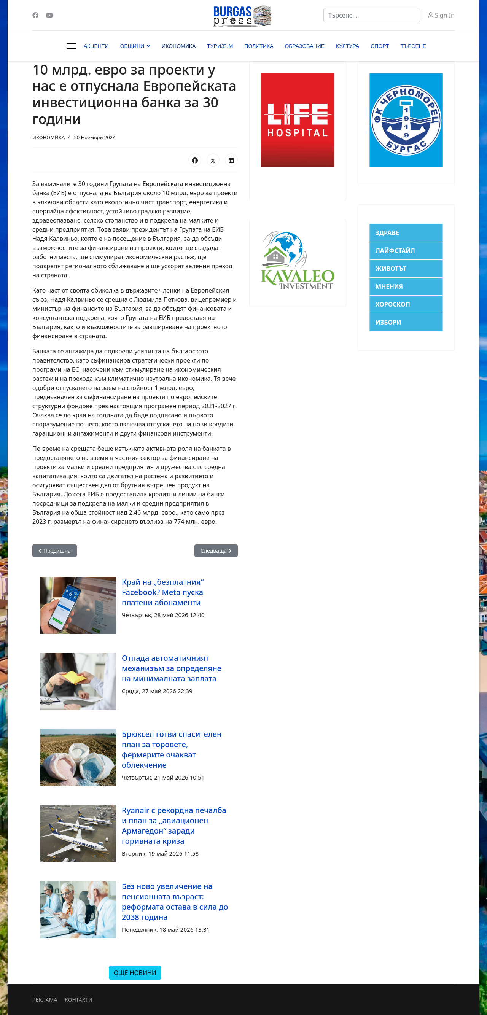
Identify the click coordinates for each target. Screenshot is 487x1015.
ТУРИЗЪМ (220, 46)
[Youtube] (49, 15)
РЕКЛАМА (44, 999)
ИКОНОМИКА (179, 46)
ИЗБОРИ (388, 322)
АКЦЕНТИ (96, 46)
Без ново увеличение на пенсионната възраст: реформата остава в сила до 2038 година (175, 901)
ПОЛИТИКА (258, 46)
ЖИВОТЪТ (391, 268)
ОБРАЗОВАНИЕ (305, 46)
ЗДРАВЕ (387, 233)
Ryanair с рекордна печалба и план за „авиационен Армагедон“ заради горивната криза (174, 825)
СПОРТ (380, 46)
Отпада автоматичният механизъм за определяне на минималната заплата (171, 668)
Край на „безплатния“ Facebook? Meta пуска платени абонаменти (163, 592)
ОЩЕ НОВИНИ (135, 973)
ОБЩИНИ (132, 46)
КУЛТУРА (347, 46)
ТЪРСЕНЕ (414, 46)
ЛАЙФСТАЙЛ (395, 251)
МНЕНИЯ (389, 286)
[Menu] (71, 46)
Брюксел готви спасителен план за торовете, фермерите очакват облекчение (171, 749)
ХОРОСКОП (393, 304)
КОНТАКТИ (78, 999)
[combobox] (371, 15)
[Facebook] (35, 15)
